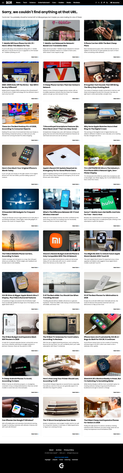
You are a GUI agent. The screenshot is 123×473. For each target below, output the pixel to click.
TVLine (61, 459)
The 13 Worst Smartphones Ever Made (59, 420)
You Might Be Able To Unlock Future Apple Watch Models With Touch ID (102, 255)
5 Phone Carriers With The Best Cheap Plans (100, 44)
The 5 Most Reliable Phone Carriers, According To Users (17, 255)
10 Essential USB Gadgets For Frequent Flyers (18, 213)
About (51, 450)
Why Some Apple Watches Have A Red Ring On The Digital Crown (100, 127)
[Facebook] (96, 2)
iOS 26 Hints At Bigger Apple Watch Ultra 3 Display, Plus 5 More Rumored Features (20, 296)
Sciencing (67, 459)
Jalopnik (54, 459)
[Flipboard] (104, 2)
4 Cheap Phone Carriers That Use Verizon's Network (61, 86)
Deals (69, 3)
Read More (34, 57)
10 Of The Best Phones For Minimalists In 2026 (101, 296)
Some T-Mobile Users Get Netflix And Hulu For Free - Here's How (102, 213)
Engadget (47, 459)
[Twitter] (99, 2)
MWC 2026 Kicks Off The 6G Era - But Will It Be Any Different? (20, 86)
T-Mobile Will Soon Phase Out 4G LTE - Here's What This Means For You (18, 44)
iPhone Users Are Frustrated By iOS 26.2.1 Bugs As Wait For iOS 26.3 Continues (101, 338)
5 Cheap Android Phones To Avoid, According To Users (17, 379)
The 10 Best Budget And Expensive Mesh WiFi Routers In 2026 (19, 338)
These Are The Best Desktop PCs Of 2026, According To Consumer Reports (19, 127)
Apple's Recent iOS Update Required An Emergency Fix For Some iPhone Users (60, 169)
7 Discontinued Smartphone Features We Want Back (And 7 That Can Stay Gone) (60, 127)
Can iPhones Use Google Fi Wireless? (17, 420)
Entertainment (44, 3)
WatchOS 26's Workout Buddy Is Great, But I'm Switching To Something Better (102, 379)
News (18, 3)
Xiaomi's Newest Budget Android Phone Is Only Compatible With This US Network (61, 255)
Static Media (53, 453)
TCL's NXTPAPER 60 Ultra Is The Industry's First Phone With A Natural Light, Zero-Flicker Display (101, 170)
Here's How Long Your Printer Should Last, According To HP (61, 379)
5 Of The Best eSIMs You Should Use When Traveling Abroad (60, 296)
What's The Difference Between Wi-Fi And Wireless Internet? (61, 213)
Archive (59, 450)
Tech (25, 3)
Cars (54, 3)
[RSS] (107, 2)
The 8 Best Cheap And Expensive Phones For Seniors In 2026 (101, 421)
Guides (61, 3)
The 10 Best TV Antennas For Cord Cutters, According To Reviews (61, 338)
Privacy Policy (69, 450)
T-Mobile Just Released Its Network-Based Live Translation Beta (59, 44)
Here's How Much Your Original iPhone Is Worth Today (19, 169)
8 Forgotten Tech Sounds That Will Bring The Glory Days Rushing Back (101, 86)
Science (32, 3)
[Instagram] (101, 2)
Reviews (76, 3)
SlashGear (75, 459)
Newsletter (115, 2)
